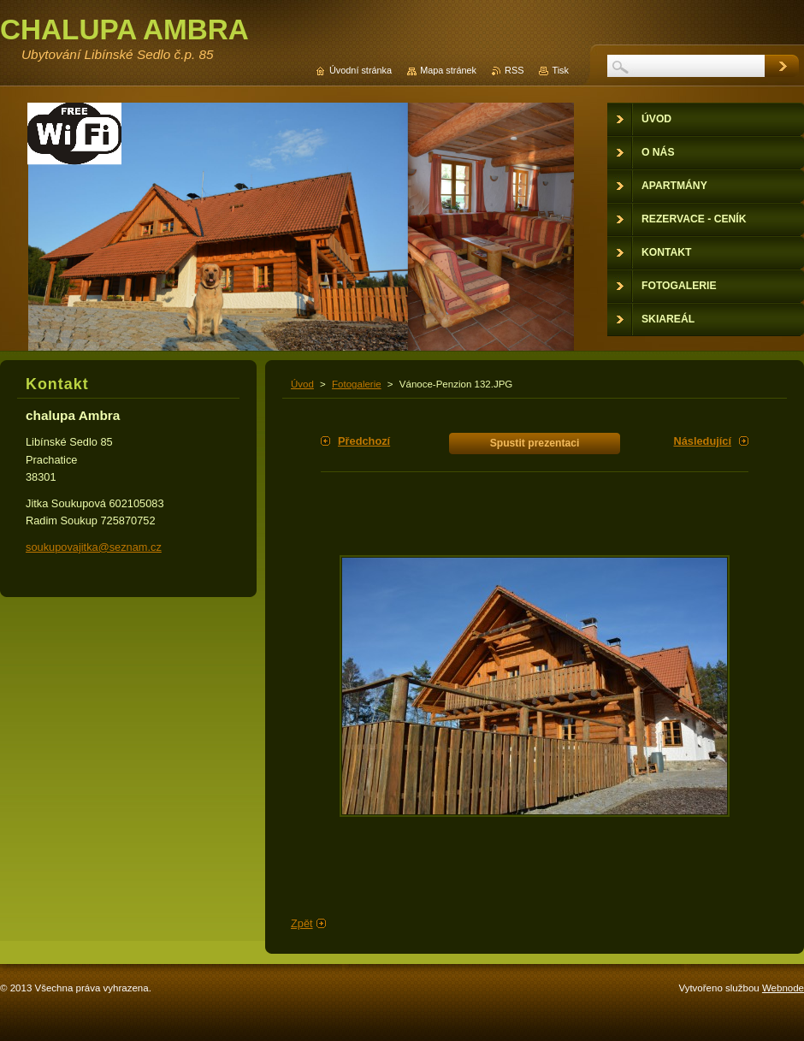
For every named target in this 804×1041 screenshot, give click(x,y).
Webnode (783, 988)
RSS (514, 70)
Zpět (302, 923)
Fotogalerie (356, 384)
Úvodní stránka (360, 70)
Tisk (560, 70)
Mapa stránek (448, 70)
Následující (702, 441)
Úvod (302, 384)
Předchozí (364, 441)
